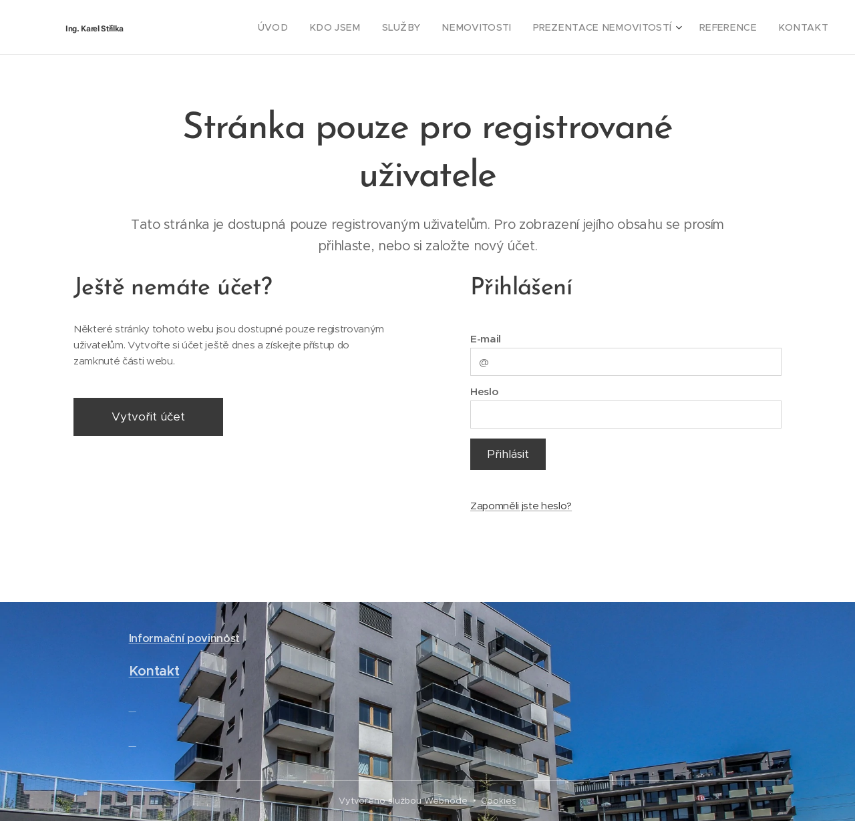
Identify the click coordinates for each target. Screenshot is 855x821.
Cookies (498, 800)
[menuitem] (315, 27)
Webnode (446, 800)
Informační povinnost (184, 638)
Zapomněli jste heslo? (521, 505)
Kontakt (154, 671)
